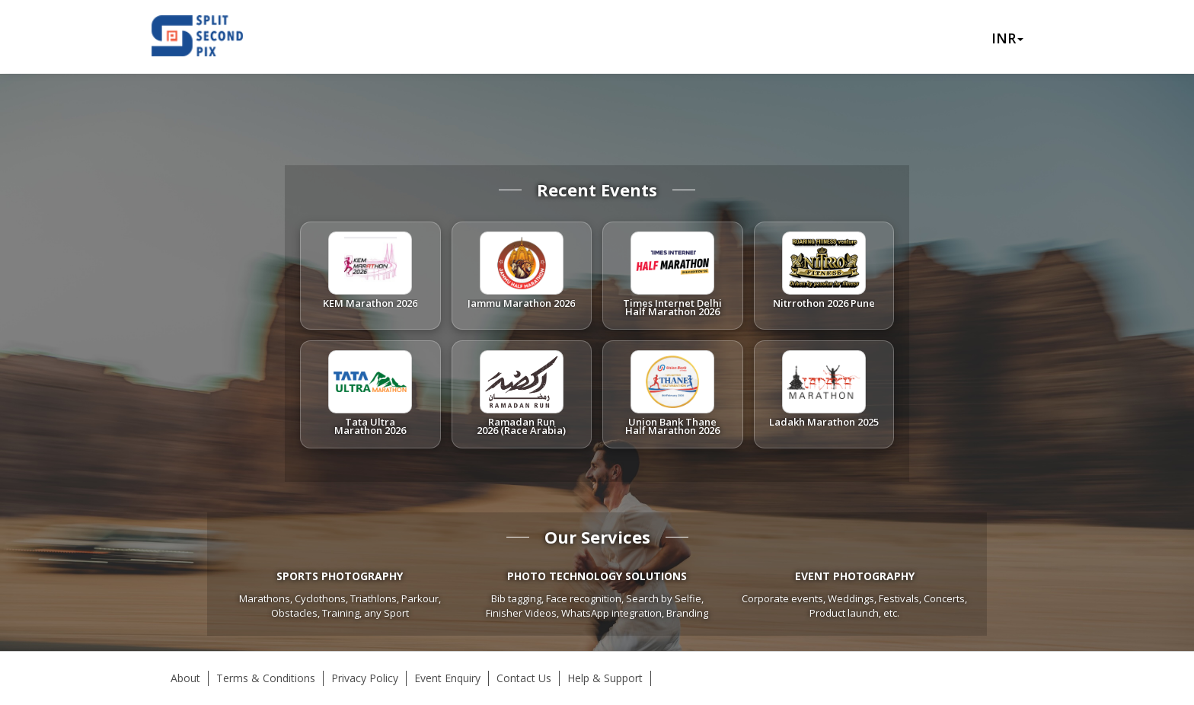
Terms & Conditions (265, 678)
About (185, 678)
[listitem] (370, 276)
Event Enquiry (447, 678)
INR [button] (1007, 38)
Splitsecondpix (209, 36)
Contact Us (523, 678)
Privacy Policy (364, 678)
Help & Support (605, 678)
